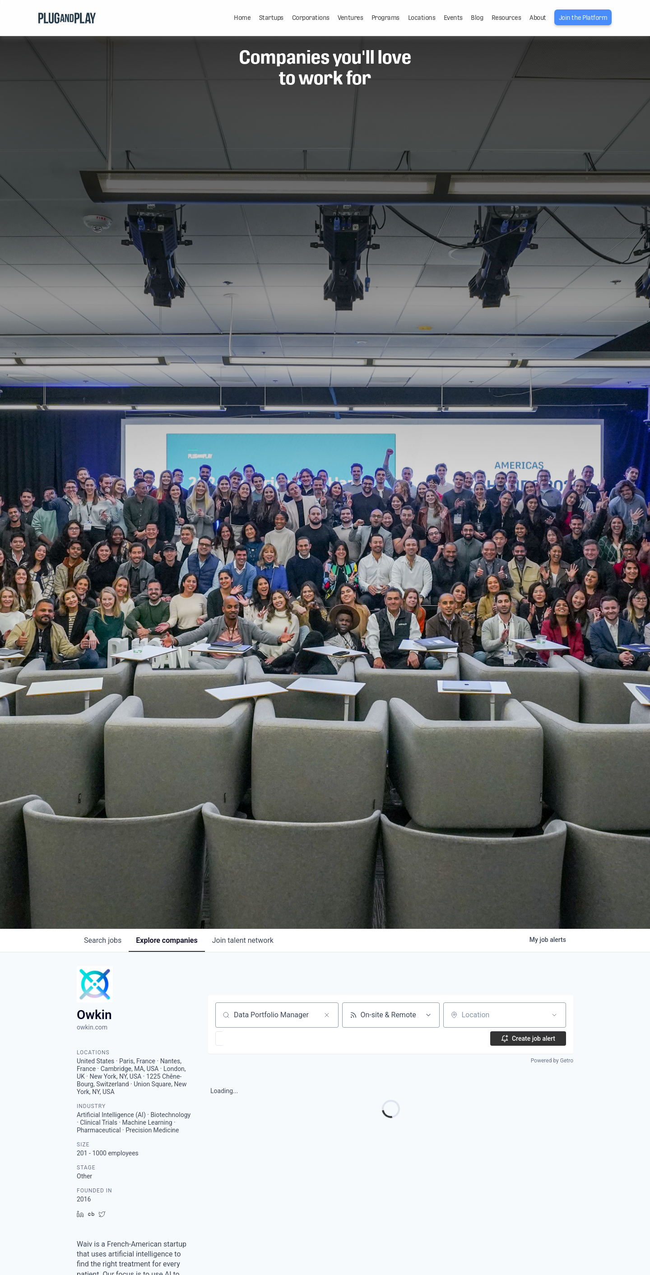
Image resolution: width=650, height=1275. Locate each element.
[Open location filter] (554, 1015)
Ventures (350, 17)
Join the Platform (583, 17)
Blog (477, 17)
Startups (271, 17)
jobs (102, 940)
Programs (385, 17)
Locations (422, 17)
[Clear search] (327, 1015)
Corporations (311, 17)
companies (166, 940)
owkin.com (92, 1027)
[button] (245, 1038)
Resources (506, 17)
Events (453, 17)
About (537, 17)
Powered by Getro (552, 1060)
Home (242, 17)
